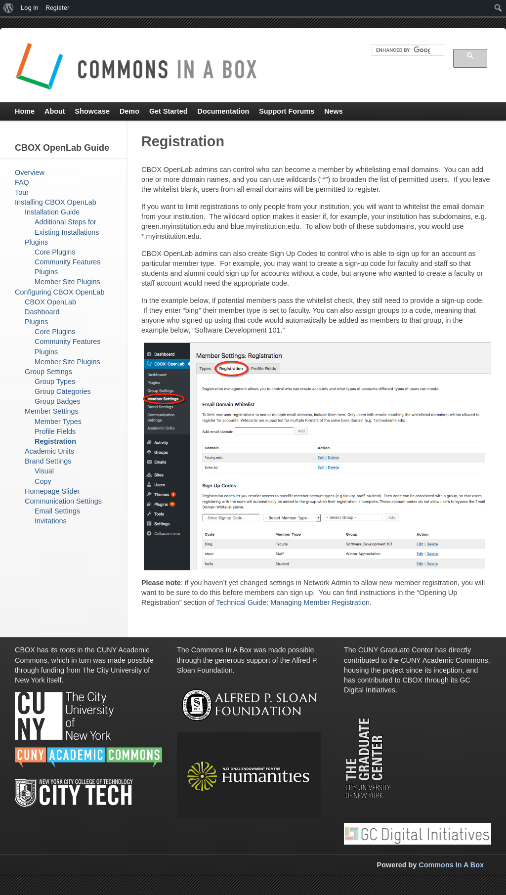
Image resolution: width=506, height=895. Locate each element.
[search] (403, 49)
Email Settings (57, 511)
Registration (55, 441)
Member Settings (52, 411)
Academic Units (49, 451)
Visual (44, 471)
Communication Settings (63, 501)
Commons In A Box (451, 865)
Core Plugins (55, 252)
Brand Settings (48, 461)
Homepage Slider (52, 491)
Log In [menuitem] (30, 7)
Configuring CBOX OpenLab (60, 292)
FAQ (22, 182)
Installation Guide (52, 212)
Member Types (58, 422)
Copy (43, 481)
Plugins (36, 242)
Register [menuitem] (58, 7)
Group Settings (48, 372)
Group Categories (63, 391)
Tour (22, 192)
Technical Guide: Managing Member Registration (293, 602)
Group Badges (58, 401)
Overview (29, 172)
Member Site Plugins (67, 282)
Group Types (55, 381)
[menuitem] (8, 8)
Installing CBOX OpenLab (55, 202)
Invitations (51, 521)
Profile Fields (55, 431)
